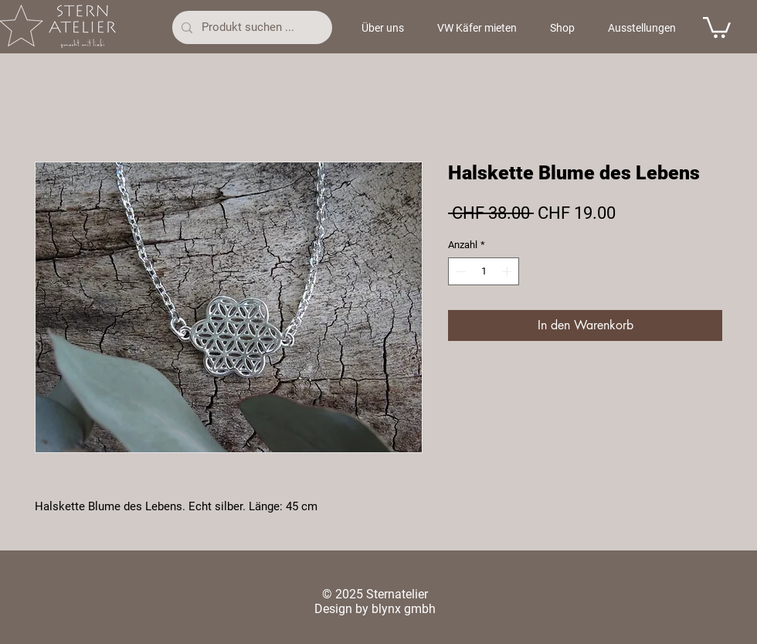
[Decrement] (459, 271)
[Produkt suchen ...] (251, 27)
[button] (717, 26)
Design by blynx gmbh (375, 608)
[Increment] (508, 271)
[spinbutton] (484, 271)
